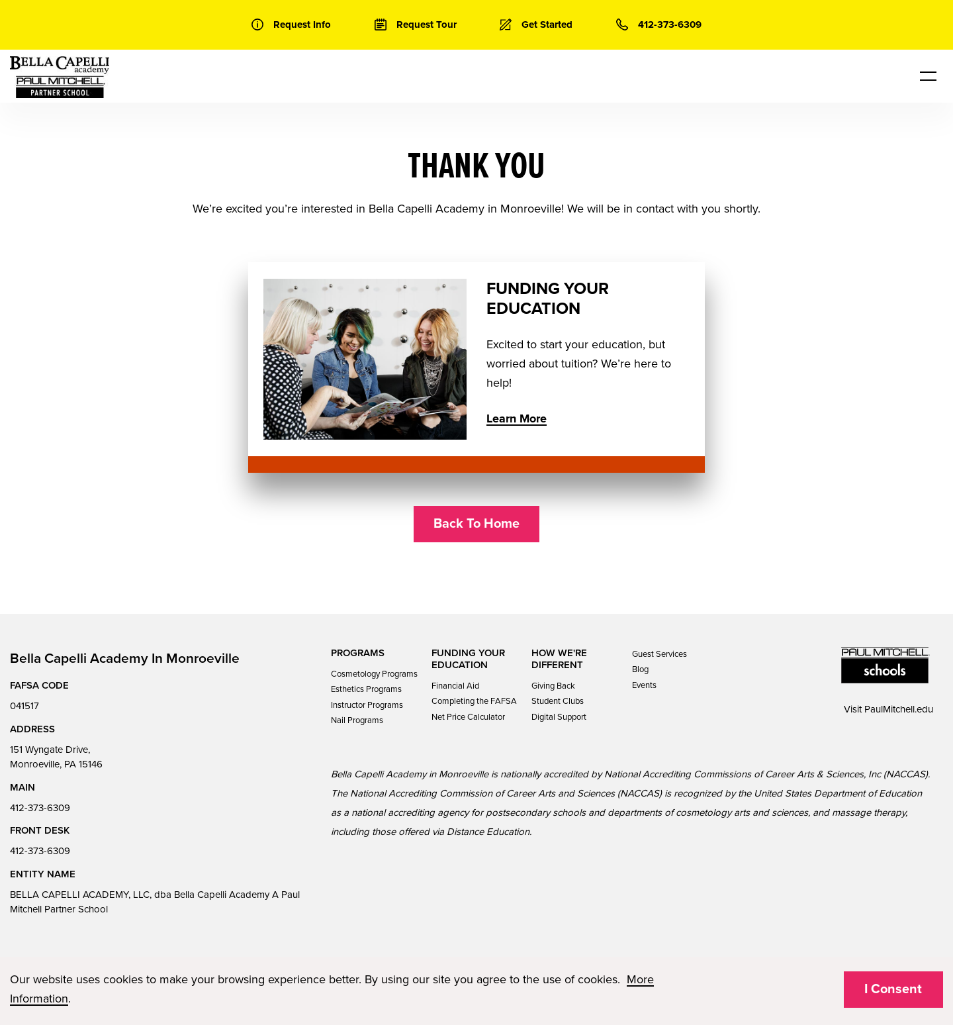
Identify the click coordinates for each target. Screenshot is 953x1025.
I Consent (893, 989)
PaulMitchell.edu (898, 709)
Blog (640, 669)
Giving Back (553, 686)
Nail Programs (357, 720)
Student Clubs (557, 701)
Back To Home (476, 524)
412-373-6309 (40, 808)
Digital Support (558, 717)
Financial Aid (455, 686)
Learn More (516, 418)
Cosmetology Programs (374, 674)
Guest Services (659, 654)
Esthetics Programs (366, 689)
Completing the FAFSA (474, 701)
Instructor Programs (367, 705)
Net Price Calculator (468, 717)
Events (644, 685)
